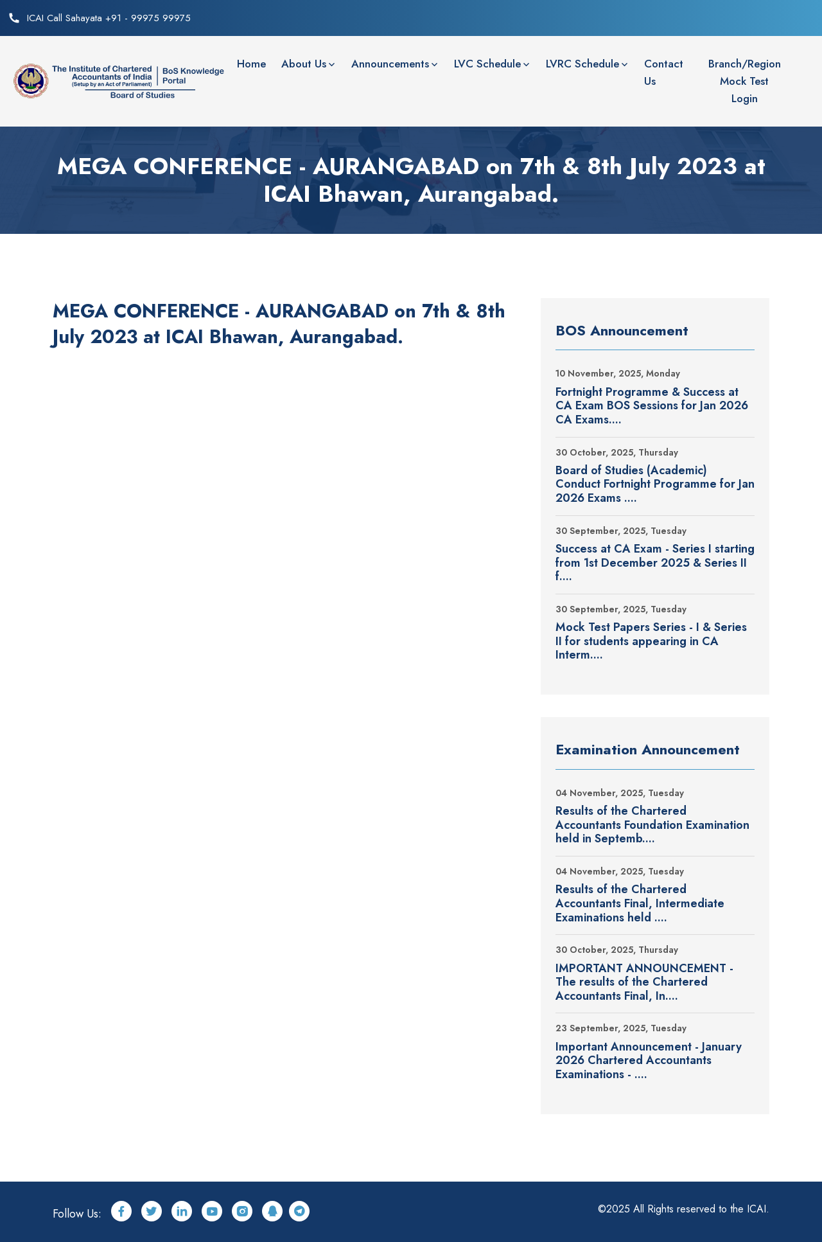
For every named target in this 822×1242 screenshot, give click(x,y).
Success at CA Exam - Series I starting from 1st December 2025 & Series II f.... (655, 563)
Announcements (390, 63)
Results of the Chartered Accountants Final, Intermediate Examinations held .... (639, 904)
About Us (303, 63)
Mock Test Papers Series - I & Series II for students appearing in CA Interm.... (651, 641)
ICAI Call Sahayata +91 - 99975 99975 (109, 18)
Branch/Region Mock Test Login (744, 81)
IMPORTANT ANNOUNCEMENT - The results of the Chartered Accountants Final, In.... (644, 983)
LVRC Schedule (582, 63)
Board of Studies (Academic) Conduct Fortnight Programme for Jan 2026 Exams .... (655, 485)
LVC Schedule (487, 63)
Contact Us (663, 72)
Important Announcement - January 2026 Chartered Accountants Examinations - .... (648, 1061)
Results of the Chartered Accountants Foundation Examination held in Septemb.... (652, 825)
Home (251, 63)
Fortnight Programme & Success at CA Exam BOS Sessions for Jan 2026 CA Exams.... (651, 406)
